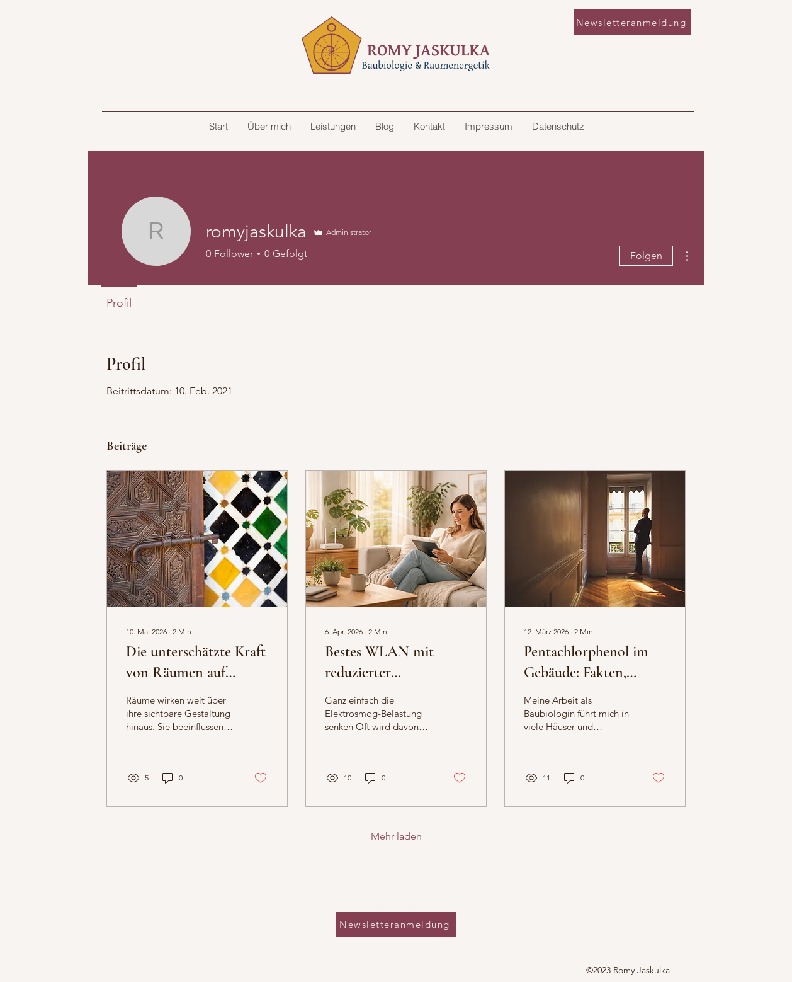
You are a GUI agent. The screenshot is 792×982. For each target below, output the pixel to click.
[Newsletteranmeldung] (632, 22)
